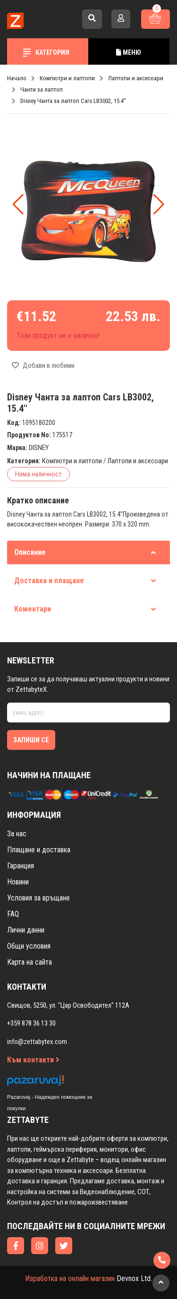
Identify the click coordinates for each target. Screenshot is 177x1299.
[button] (158, 204)
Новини (18, 881)
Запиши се (31, 740)
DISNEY (39, 447)
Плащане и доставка (38, 849)
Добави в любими (43, 365)
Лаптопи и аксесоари (137, 461)
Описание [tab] (85, 552)
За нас (16, 833)
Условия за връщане (38, 897)
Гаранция (20, 865)
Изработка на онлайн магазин (70, 1278)
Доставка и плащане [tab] (85, 580)
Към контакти (33, 1059)
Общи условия (29, 946)
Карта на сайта (29, 962)
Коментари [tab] (85, 608)
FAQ (13, 913)
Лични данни (25, 929)
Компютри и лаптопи (72, 461)
